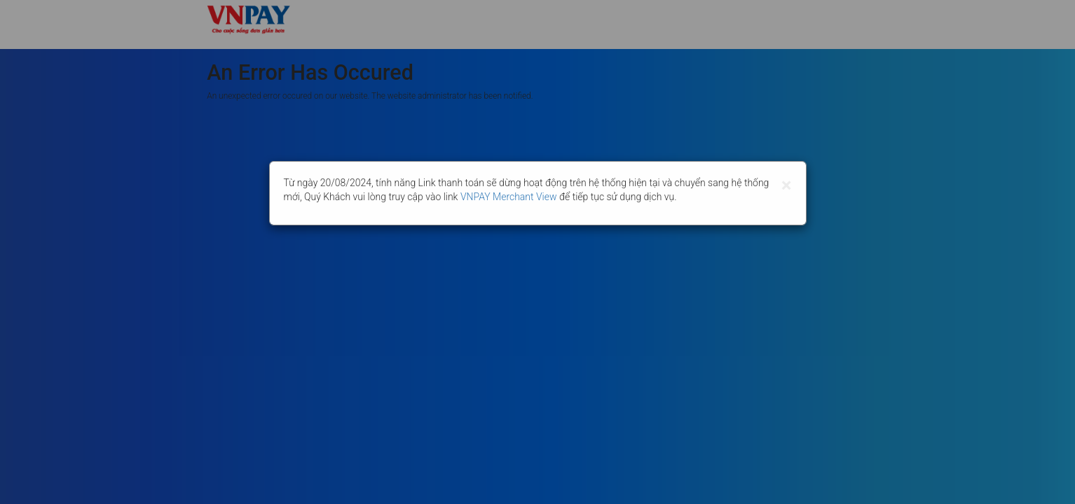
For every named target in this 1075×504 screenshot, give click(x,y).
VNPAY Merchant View (508, 196)
